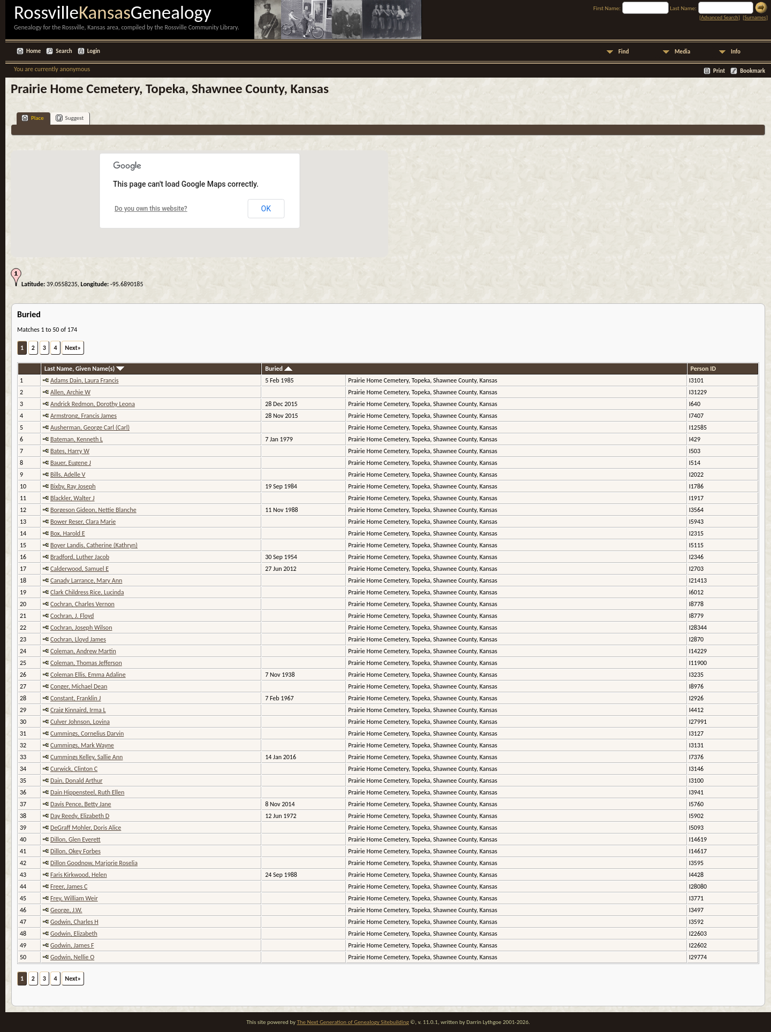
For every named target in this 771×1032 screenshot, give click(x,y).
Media (682, 51)
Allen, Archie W (70, 392)
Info (735, 51)
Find (623, 51)
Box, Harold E (67, 533)
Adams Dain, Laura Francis (84, 380)
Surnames (755, 17)
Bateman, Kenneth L (76, 439)
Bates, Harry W (69, 451)
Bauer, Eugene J (70, 463)
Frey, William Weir (74, 898)
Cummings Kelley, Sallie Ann (86, 757)
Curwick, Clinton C (73, 769)
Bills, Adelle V (67, 474)
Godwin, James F (72, 945)
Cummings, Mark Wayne (82, 745)
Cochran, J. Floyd (72, 616)
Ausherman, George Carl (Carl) (90, 427)
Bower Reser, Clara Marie (83, 521)
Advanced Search (719, 17)
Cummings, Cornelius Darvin (87, 733)
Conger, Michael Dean (78, 686)
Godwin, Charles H (74, 922)
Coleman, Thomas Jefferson (86, 663)
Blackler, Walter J (72, 498)
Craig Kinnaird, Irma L (78, 710)
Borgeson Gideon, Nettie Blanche (93, 510)
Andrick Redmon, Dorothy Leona (92, 404)
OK (266, 208)
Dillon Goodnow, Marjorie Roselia (94, 863)
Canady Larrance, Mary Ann (86, 580)
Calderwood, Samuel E (79, 568)
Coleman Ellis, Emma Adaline (88, 674)
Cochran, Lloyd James (78, 639)
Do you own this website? (151, 208)
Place (32, 118)
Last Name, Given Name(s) (84, 368)
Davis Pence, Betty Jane (80, 804)
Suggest (70, 118)
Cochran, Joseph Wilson (81, 627)
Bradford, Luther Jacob (79, 557)
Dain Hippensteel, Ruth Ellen (87, 792)
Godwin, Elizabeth (73, 933)
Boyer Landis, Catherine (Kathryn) (94, 545)
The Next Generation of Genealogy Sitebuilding (353, 1022)
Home (33, 51)
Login (93, 51)
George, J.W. (66, 910)
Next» (73, 347)
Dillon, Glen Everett (75, 839)
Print (719, 70)
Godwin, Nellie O (72, 957)
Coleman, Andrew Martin (83, 651)
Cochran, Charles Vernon (82, 604)
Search (64, 51)
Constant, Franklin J (75, 698)
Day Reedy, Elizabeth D (79, 816)
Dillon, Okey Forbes (75, 851)
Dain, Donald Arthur (76, 780)
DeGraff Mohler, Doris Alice (85, 827)
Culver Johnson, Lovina (80, 721)
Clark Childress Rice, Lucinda (87, 592)
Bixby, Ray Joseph (73, 486)
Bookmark (752, 70)
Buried (278, 368)
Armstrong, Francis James (83, 415)
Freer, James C (68, 886)
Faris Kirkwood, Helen (78, 874)
